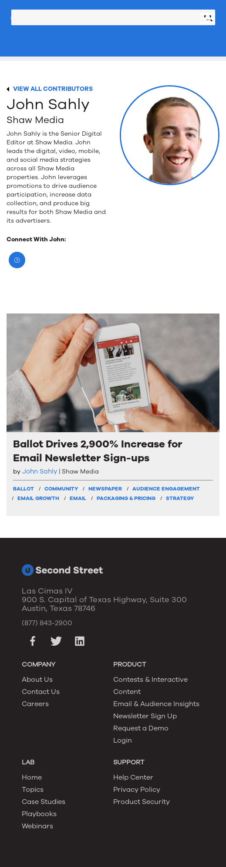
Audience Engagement (166, 489)
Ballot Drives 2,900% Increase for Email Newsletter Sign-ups (97, 450)
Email (78, 498)
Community (61, 489)
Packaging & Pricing (126, 498)
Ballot (23, 489)
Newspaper (105, 489)
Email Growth (38, 498)
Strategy (180, 498)
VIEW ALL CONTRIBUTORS (53, 89)
